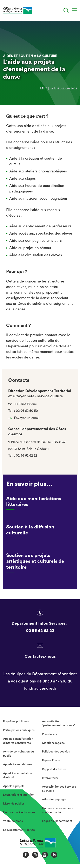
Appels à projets (13, 786)
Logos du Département (57, 821)
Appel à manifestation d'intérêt (17, 775)
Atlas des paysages (54, 799)
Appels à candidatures (17, 764)
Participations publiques (18, 730)
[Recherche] (66, 10)
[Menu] (74, 10)
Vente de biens (13, 821)
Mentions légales (53, 743)
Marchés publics (13, 803)
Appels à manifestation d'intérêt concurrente (18, 740)
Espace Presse (51, 760)
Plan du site (49, 734)
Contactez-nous (40, 656)
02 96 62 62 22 (26, 455)
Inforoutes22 (50, 778)
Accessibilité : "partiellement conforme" (58, 723)
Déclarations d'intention (18, 794)
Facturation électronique (19, 812)
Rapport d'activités (54, 769)
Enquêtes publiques (16, 721)
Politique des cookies (56, 751)
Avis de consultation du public (18, 753)
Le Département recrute (19, 829)
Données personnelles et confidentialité (58, 810)
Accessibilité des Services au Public (59, 788)
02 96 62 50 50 (27, 410)
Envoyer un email (25, 418)
